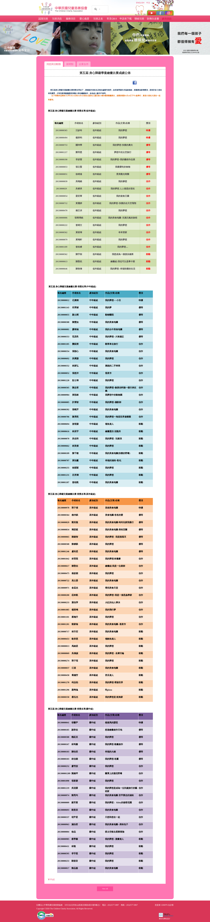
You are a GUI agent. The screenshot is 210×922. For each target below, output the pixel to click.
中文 (148, 3)
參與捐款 (167, 18)
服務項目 (70, 18)
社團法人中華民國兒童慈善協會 (71, 7)
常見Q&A (112, 18)
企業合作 (84, 64)
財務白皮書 (153, 18)
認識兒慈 (43, 18)
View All (105, 889)
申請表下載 (126, 18)
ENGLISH (140, 3)
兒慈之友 (98, 18)
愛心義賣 (84, 18)
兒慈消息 (57, 18)
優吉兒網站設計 (164, 919)
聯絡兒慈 (139, 18)
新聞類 (69, 64)
